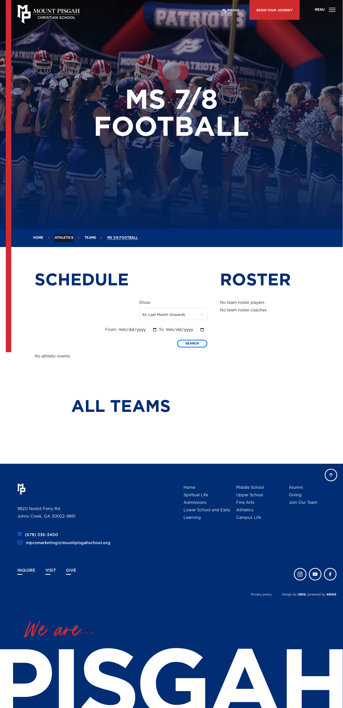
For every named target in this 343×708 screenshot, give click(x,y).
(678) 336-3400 (41, 535)
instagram (300, 574)
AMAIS (331, 594)
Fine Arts (245, 503)
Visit (50, 570)
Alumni (296, 488)
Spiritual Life (196, 495)
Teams (90, 238)
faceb (330, 574)
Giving (295, 495)
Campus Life (248, 518)
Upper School (249, 495)
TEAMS (140, 407)
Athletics (64, 238)
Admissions (195, 503)
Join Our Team (303, 503)
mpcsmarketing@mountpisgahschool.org (67, 543)
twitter (315, 574)
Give (71, 570)
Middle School (250, 488)
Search (192, 343)
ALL (90, 407)
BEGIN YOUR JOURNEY (274, 10)
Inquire (26, 570)
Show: (145, 303)
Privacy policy (261, 594)
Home (38, 238)
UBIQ (302, 594)
